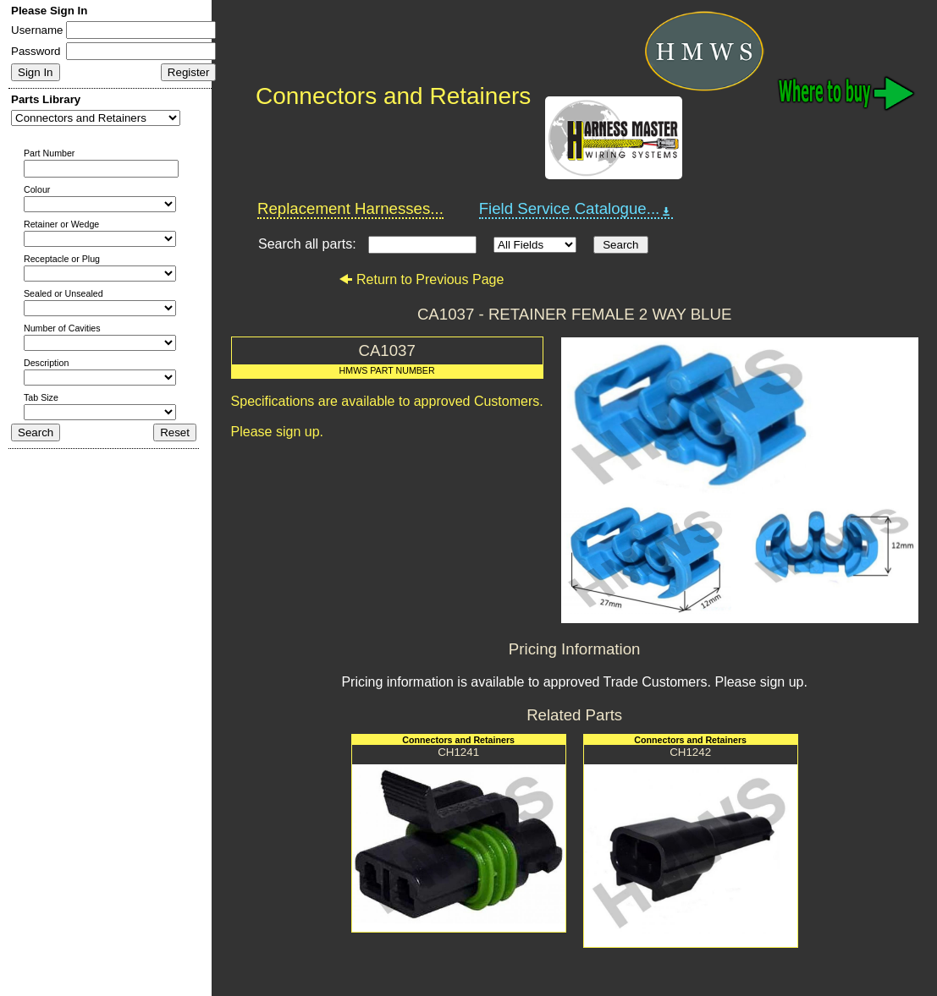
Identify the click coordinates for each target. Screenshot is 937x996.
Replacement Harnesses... (350, 208)
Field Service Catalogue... (576, 209)
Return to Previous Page (421, 279)
